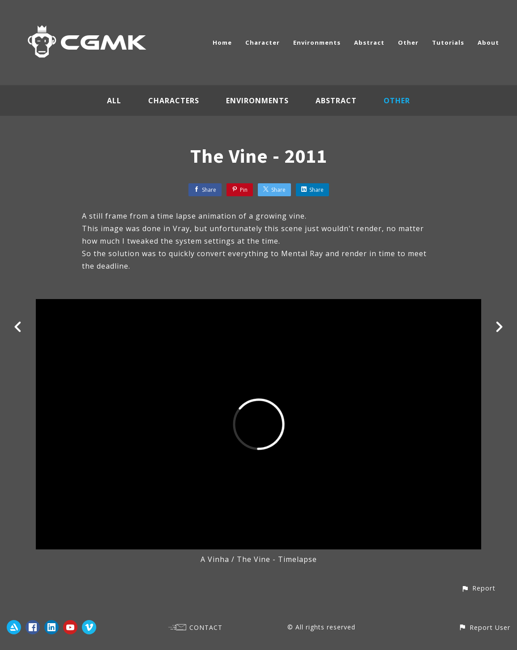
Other (408, 42)
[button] (478, 588)
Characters (173, 101)
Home (222, 42)
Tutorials (448, 42)
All (114, 101)
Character (262, 42)
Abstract (369, 42)
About (488, 42)
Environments (317, 42)
